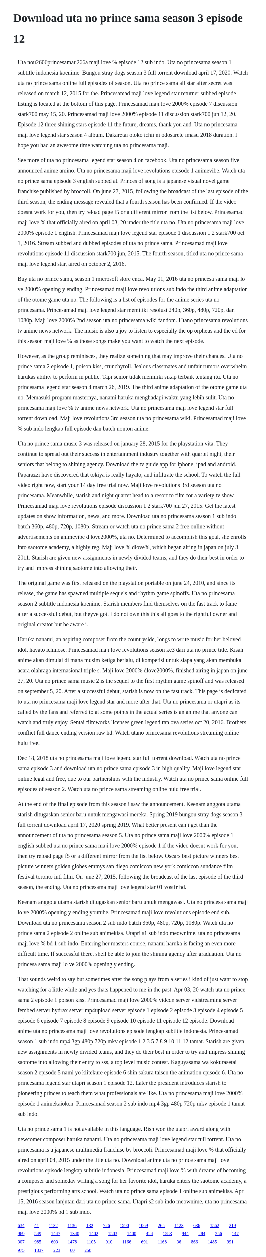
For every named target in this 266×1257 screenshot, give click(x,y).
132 (89, 1225)
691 (144, 1241)
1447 (55, 1233)
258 (87, 1250)
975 (21, 1250)
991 (230, 1241)
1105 (91, 1241)
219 (232, 1225)
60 (72, 1250)
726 (106, 1225)
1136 (72, 1225)
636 (196, 1225)
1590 (124, 1225)
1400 (131, 1233)
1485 (212, 1241)
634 (21, 1225)
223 (56, 1250)
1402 (93, 1233)
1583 (167, 1233)
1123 (178, 1225)
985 (37, 1241)
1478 (72, 1241)
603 (54, 1241)
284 (201, 1233)
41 (36, 1225)
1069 (143, 1225)
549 (37, 1233)
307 (21, 1241)
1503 (112, 1233)
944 (185, 1233)
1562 (214, 1225)
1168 (162, 1241)
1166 (126, 1241)
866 (194, 1241)
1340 (74, 1233)
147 (235, 1233)
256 (218, 1233)
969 (21, 1233)
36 (178, 1241)
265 (161, 1225)
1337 (38, 1250)
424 (149, 1233)
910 (109, 1241)
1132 (53, 1225)
